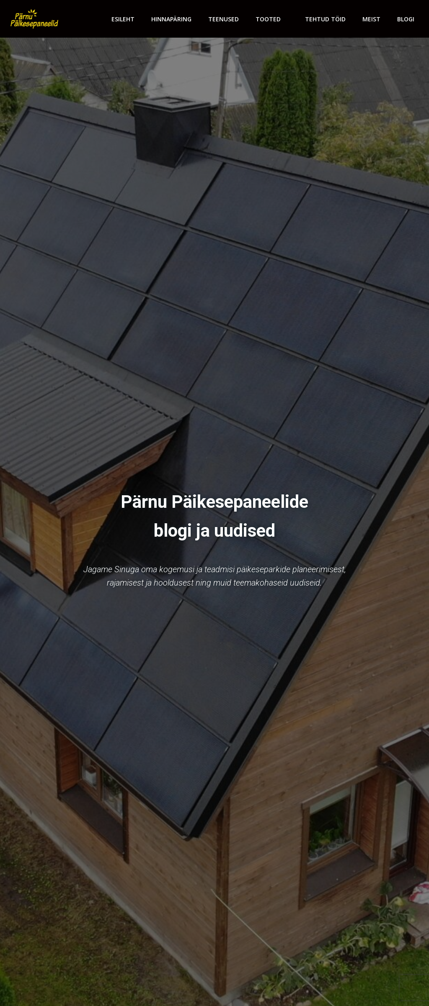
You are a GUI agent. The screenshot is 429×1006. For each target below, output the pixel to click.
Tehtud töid (325, 19)
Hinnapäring (171, 19)
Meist (371, 19)
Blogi (405, 19)
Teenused (223, 19)
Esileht (122, 19)
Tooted (272, 19)
